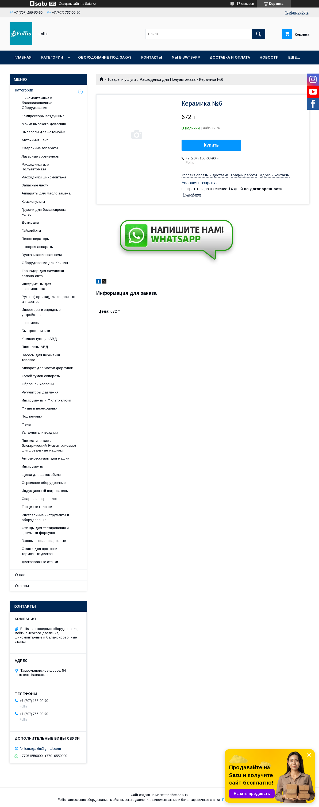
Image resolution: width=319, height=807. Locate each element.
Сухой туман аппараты (41, 376)
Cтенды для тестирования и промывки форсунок (45, 530)
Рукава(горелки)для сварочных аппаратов (48, 299)
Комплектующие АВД (39, 339)
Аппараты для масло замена (46, 193)
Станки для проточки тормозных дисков (39, 551)
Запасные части (35, 185)
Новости (269, 57)
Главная (23, 57)
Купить (211, 145)
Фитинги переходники (39, 408)
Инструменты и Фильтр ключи (46, 400)
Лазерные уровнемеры (40, 156)
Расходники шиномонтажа (44, 177)
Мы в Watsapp (186, 57)
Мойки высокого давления (44, 124)
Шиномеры (30, 323)
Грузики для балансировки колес (44, 212)
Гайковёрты (31, 230)
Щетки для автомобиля (41, 475)
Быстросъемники (36, 331)
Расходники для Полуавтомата (167, 79)
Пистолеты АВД (35, 347)
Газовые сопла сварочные (44, 541)
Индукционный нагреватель (45, 491)
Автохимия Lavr (35, 140)
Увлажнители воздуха (40, 432)
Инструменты (33, 466)
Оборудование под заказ (105, 57)
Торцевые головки (37, 507)
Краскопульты (33, 202)
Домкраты (30, 222)
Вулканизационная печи (42, 255)
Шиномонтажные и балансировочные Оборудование (37, 103)
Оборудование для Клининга (46, 263)
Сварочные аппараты (40, 148)
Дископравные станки (40, 562)
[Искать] (258, 34)
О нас (20, 575)
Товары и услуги (121, 79)
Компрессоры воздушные (43, 116)
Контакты (151, 57)
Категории (52, 57)
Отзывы (22, 586)
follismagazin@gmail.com (40, 748)
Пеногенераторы (35, 239)
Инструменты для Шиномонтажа (36, 286)
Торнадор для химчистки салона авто (43, 273)
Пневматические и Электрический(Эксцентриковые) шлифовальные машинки (49, 445)
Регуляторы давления (40, 392)
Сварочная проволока (41, 499)
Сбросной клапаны (38, 384)
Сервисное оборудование (44, 483)
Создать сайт (69, 4)
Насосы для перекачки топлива (41, 357)
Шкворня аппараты (37, 247)
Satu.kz (183, 795)
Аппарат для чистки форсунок (47, 368)
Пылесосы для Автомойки (43, 132)
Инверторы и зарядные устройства (41, 312)
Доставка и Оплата (230, 57)
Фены (26, 424)
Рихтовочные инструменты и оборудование (45, 517)
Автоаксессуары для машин (45, 458)
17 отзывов (245, 4)
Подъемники (32, 416)
